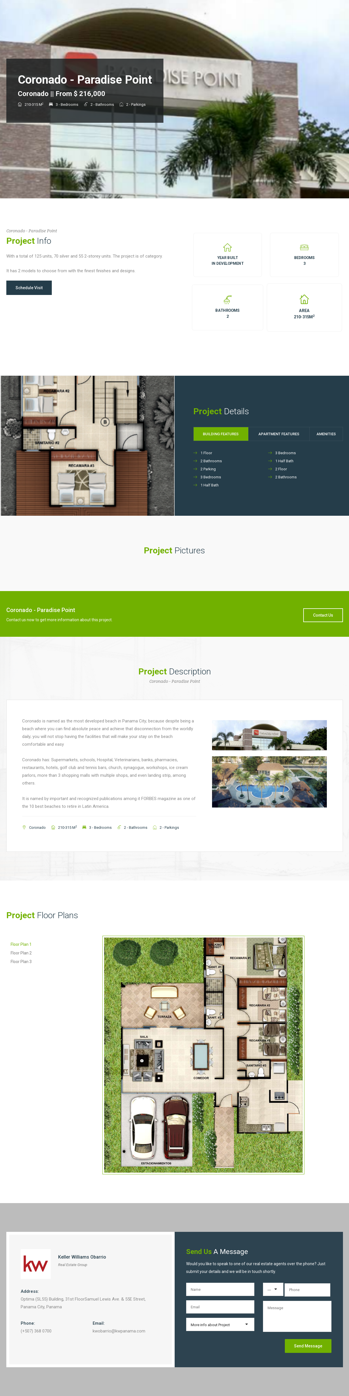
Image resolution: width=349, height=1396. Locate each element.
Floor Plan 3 (21, 961)
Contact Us (323, 615)
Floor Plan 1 (21, 944)
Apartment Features (278, 434)
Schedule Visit (29, 287)
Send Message (308, 1346)
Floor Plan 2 (21, 953)
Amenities (326, 434)
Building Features (221, 434)
